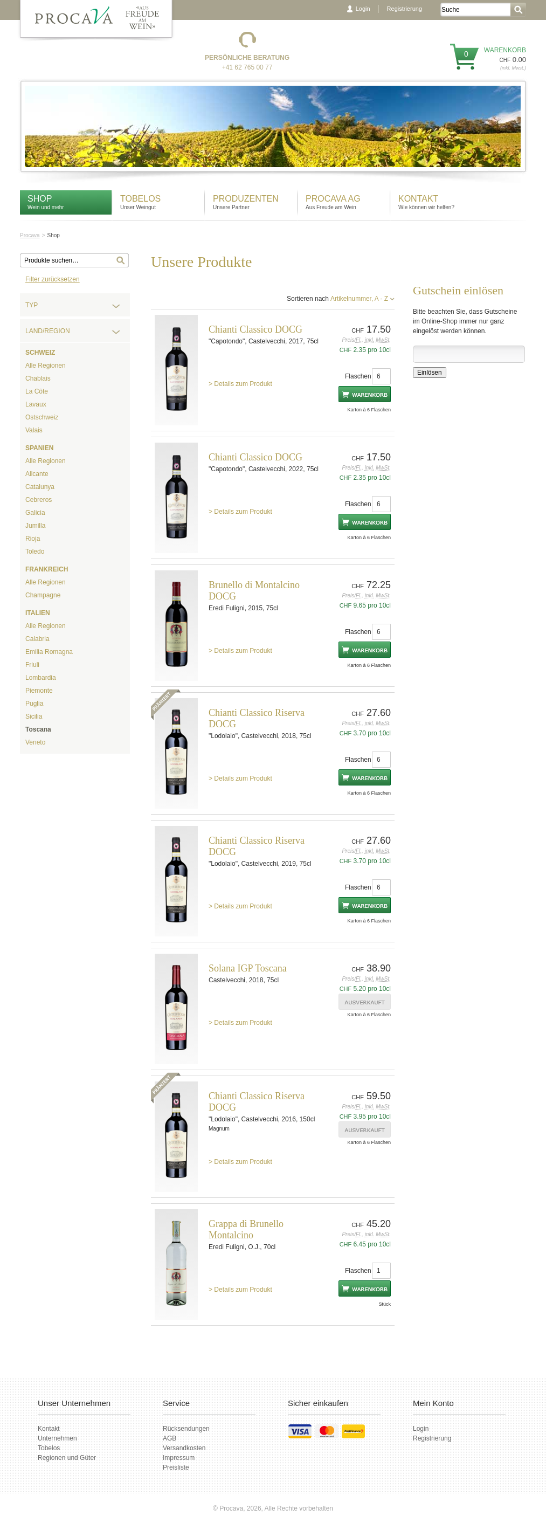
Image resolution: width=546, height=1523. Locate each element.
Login (363, 8)
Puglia (34, 703)
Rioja (32, 538)
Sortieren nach (308, 298)
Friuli (32, 665)
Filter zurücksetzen (52, 279)
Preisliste (176, 1467)
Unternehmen (57, 1438)
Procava (30, 235)
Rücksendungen (186, 1428)
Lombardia (40, 677)
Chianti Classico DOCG (255, 329)
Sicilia (33, 716)
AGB (169, 1438)
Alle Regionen (45, 365)
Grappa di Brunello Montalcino (246, 1229)
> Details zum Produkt (240, 384)
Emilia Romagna (49, 652)
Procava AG (333, 198)
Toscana (38, 729)
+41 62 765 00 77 (247, 67)
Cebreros (38, 500)
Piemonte (39, 690)
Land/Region (47, 331)
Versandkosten (184, 1448)
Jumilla (35, 525)
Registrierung (404, 8)
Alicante (37, 474)
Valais (34, 430)
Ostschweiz (41, 417)
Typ (31, 305)
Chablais (38, 378)
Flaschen (358, 376)
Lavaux (35, 404)
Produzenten (246, 198)
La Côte (36, 391)
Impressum (179, 1458)
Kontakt (419, 198)
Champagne (42, 595)
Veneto (35, 742)
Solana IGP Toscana (248, 968)
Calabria (37, 639)
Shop (39, 198)
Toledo (34, 551)
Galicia (35, 512)
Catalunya (39, 487)
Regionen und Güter (67, 1458)
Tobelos (140, 198)
